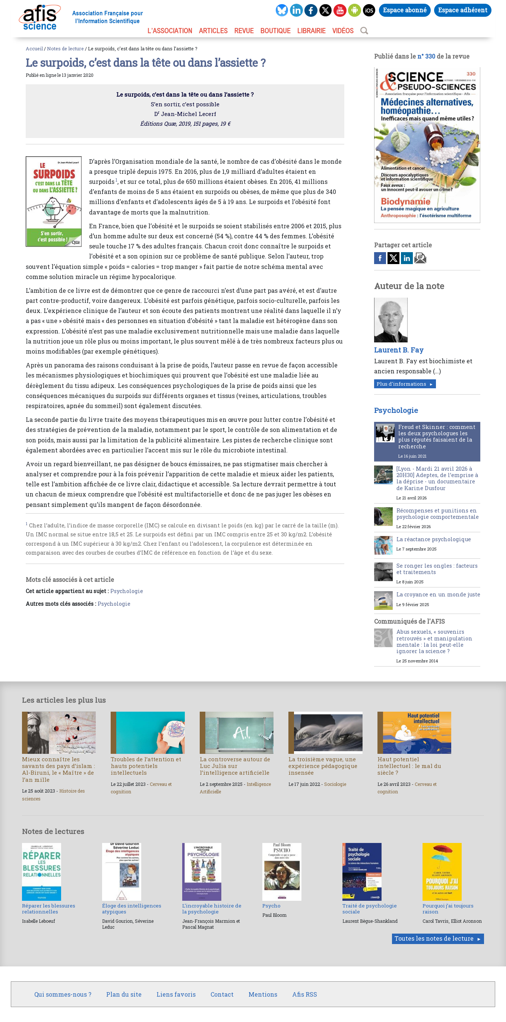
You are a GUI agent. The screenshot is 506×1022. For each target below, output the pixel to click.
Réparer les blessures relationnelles (48, 908)
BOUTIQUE (275, 30)
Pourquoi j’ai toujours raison (448, 908)
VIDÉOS (343, 30)
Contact (222, 994)
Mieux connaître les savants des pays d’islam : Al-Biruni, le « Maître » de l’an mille (58, 769)
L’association (170, 30)
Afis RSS (304, 994)
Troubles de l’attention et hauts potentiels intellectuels (146, 765)
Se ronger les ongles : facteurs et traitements (437, 569)
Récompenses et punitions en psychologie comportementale (437, 513)
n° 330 (426, 56)
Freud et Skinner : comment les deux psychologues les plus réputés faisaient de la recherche (436, 436)
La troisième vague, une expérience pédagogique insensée (322, 765)
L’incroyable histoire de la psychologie (211, 908)
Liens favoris (176, 994)
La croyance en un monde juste (438, 594)
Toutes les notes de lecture (434, 938)
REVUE (244, 30)
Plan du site (124, 994)
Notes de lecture (65, 48)
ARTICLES (213, 30)
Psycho (271, 905)
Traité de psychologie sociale (369, 908)
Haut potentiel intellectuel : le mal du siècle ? (409, 765)
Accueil (34, 48)
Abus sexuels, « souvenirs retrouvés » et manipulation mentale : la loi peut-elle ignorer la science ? (434, 641)
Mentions (263, 994)
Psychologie (126, 591)
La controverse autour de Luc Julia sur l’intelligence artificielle (235, 765)
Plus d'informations (401, 383)
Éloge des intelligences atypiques (131, 908)
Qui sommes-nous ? (62, 994)
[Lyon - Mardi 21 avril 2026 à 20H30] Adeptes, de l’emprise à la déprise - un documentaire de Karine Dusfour (437, 478)
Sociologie (335, 784)
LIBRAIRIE (311, 30)
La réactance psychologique (433, 539)
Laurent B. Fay (399, 349)
